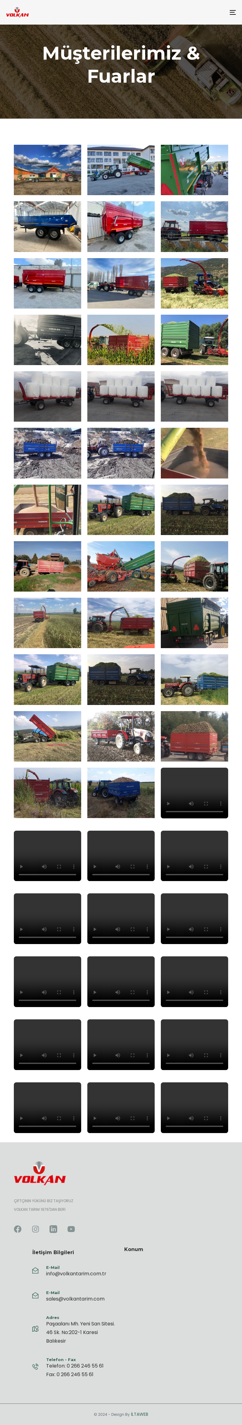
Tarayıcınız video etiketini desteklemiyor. (194, 793)
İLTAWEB (139, 1414)
